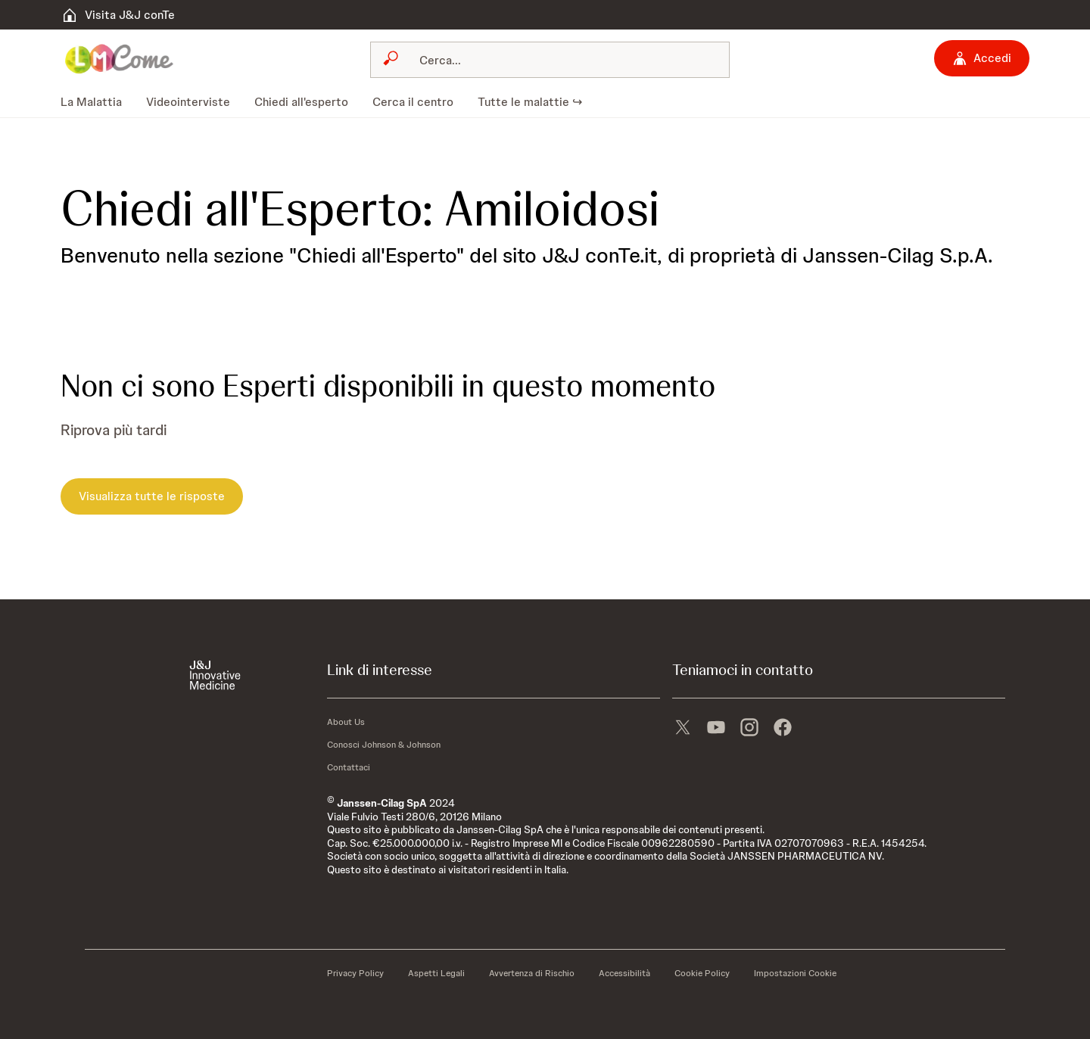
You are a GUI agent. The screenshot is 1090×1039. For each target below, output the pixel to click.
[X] (682, 726)
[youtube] (716, 726)
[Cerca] (559, 59)
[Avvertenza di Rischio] (532, 973)
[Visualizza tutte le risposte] (152, 496)
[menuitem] (97, 102)
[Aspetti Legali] (436, 973)
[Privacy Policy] (355, 973)
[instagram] (749, 726)
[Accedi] (981, 58)
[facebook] (782, 726)
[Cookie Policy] (702, 973)
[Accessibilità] (624, 973)
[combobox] (550, 60)
